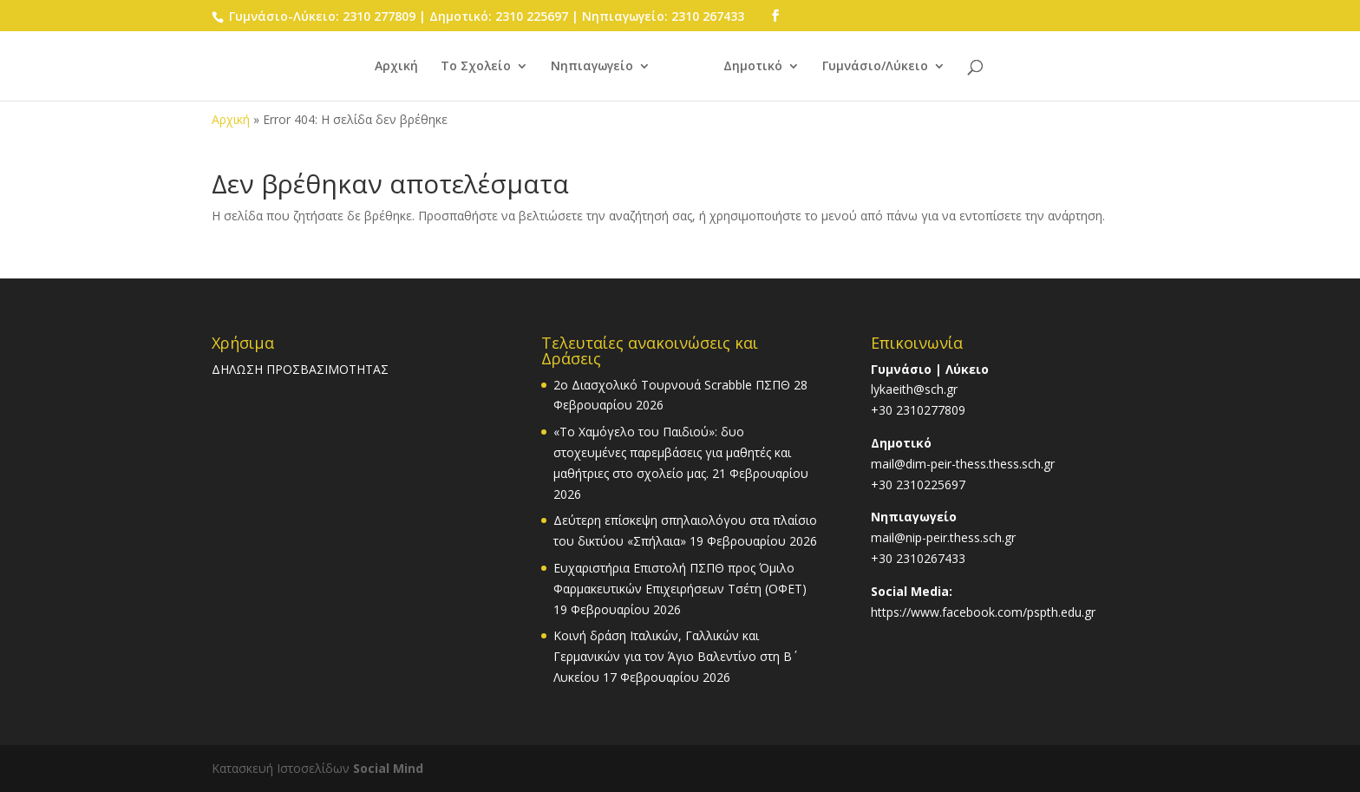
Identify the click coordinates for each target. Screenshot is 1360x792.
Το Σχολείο (476, 67)
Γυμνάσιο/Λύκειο (875, 67)
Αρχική (396, 67)
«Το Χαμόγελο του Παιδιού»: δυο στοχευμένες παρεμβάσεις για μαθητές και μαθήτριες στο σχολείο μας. (672, 452)
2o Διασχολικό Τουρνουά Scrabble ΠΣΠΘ (671, 384)
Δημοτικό (752, 67)
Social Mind (388, 768)
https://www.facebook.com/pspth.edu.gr (983, 612)
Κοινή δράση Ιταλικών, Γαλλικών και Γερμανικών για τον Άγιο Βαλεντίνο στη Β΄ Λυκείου (672, 656)
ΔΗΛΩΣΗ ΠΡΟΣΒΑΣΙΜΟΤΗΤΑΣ (300, 369)
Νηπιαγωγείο (592, 67)
